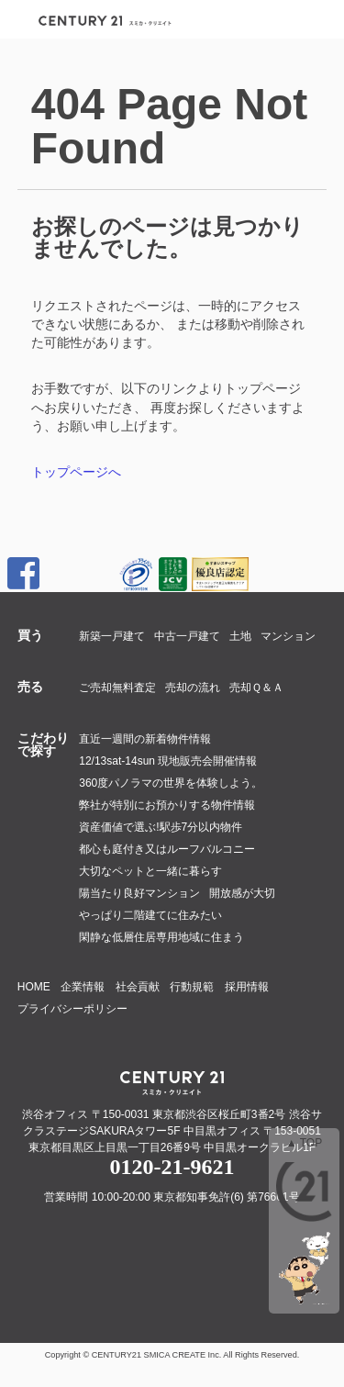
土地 (240, 636)
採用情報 (247, 986)
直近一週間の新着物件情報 (145, 739)
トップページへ (76, 471)
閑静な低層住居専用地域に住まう (161, 937)
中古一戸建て (187, 636)
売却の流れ (192, 687)
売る (30, 686)
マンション (288, 636)
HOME (33, 986)
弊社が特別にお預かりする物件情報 (167, 805)
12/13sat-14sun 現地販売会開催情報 (168, 761)
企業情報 (83, 986)
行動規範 (192, 986)
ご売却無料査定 (117, 687)
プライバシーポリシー (72, 1008)
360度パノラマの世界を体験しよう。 (170, 783)
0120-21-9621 (172, 1167)
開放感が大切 (242, 893)
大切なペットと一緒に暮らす (150, 871)
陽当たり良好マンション (139, 893)
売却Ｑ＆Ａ (256, 687)
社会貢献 (138, 986)
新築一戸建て (112, 636)
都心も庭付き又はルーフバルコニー (167, 849)
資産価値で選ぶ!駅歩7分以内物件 (160, 827)
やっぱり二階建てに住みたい (150, 915)
